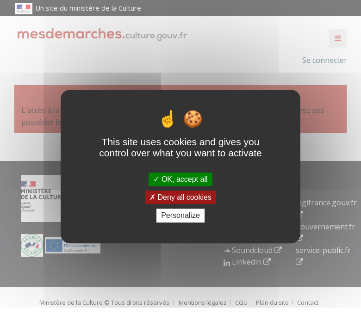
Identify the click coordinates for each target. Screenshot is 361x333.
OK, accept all (180, 179)
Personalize (180, 216)
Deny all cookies (180, 197)
